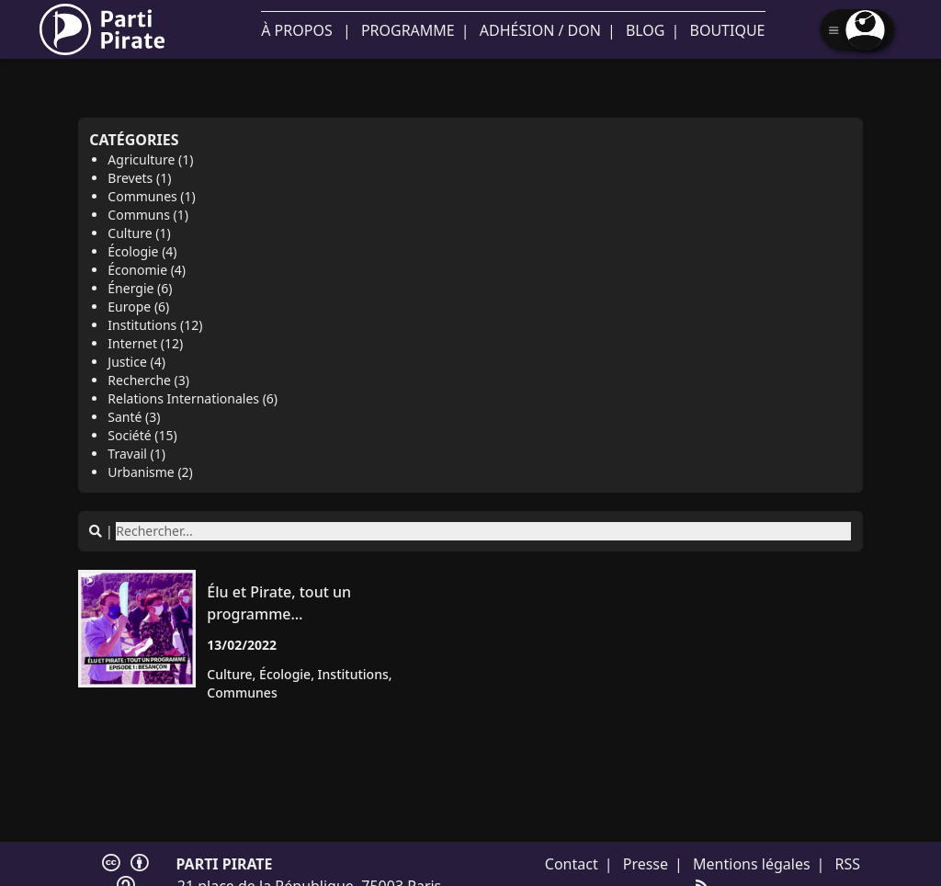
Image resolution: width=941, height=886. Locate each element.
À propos (296, 30)
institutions (353, 674)
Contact (571, 864)
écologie (285, 674)
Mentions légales (752, 864)
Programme (408, 30)
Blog (645, 30)
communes (242, 692)
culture (229, 674)
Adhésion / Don (540, 30)
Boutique (727, 30)
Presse (645, 864)
